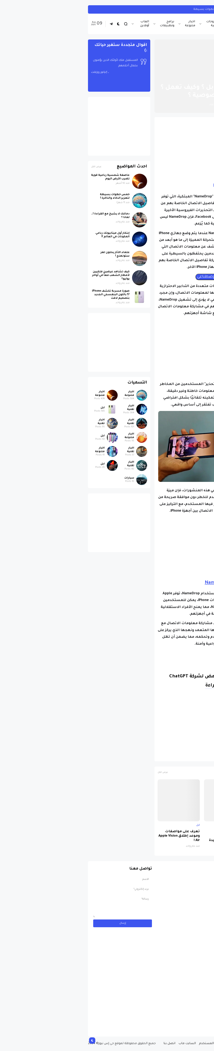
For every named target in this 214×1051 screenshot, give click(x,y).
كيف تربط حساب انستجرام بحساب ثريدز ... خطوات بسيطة (149, 9)
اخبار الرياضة (149, 23)
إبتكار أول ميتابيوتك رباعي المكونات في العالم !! (28, 235)
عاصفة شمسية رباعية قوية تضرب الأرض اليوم (25, 177)
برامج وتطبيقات (82, 23)
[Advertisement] (140, 149)
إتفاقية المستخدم (127, 1043)
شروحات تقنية (127, 23)
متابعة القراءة (135, 685)
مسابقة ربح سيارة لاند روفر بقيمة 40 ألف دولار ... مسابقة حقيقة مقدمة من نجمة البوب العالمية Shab (180, 1016)
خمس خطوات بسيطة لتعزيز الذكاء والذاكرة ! (30, 196)
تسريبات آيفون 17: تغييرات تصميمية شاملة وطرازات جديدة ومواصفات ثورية (142, 838)
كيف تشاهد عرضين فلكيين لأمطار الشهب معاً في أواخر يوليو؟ (26, 275)
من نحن (178, 1043)
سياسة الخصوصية (156, 1043)
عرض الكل (78, 772)
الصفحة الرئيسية (193, 77)
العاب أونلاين (59, 23)
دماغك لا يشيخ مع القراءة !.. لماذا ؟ (25, 216)
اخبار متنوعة (105, 23)
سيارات (44, 478)
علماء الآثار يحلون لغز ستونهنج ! (30, 254)
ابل (175, 77)
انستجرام (202, 9)
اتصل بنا (84, 1043)
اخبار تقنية (170, 23)
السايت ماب (102, 1043)
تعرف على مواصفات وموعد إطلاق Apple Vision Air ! (94, 836)
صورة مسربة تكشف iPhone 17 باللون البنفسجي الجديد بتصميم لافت (190, 838)
